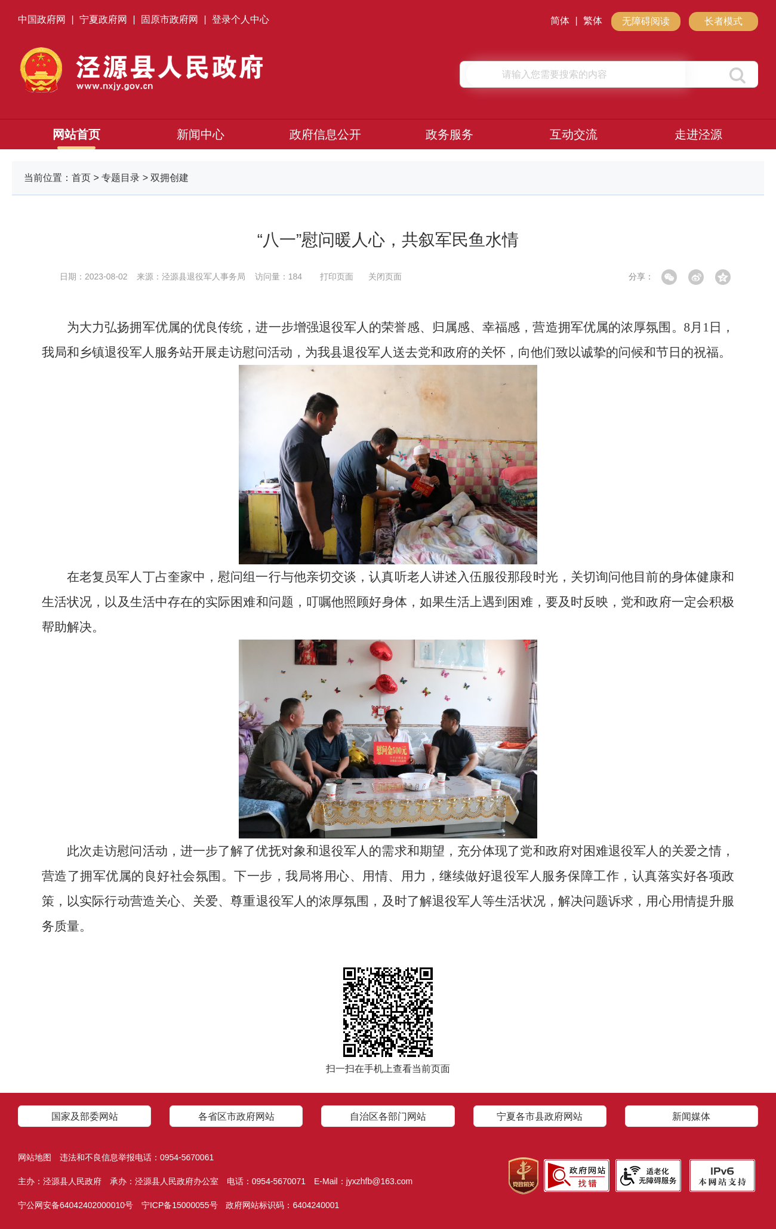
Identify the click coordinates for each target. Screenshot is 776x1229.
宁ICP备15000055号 (179, 1205)
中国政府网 (42, 19)
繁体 (592, 21)
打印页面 (336, 276)
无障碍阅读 (646, 21)
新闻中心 (200, 134)
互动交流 (574, 134)
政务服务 (449, 134)
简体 (559, 21)
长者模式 (723, 21)
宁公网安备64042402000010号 (75, 1205)
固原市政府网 (169, 19)
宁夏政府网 (103, 19)
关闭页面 (385, 276)
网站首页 (76, 134)
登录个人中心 (240, 19)
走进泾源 (698, 134)
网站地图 (34, 1157)
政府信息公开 (325, 134)
